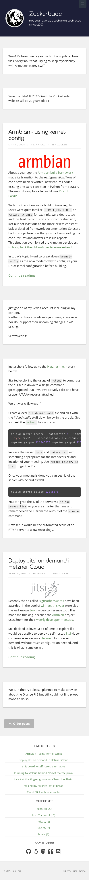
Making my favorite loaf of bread (43, 785)
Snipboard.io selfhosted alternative (43, 766)
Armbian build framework (55, 173)
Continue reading (21, 275)
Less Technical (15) (43, 815)
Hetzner (46, 638)
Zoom (34, 610)
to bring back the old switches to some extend (40, 247)
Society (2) (44, 828)
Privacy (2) (44, 821)
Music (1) (43, 834)
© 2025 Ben (9, 871)
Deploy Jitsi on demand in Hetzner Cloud (40, 564)
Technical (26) (43, 808)
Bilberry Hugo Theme (74, 871)
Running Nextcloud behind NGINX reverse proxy (43, 773)
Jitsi (68, 633)
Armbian (58, 615)
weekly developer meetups (54, 620)
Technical (38, 144)
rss (19, 871)
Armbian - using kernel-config (44, 753)
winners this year (52, 606)
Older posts (19, 724)
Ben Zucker (59, 144)
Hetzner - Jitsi (56, 367)
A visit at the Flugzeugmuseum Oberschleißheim (43, 779)
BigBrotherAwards (51, 601)
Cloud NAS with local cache (43, 792)
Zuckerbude (45, 14)
